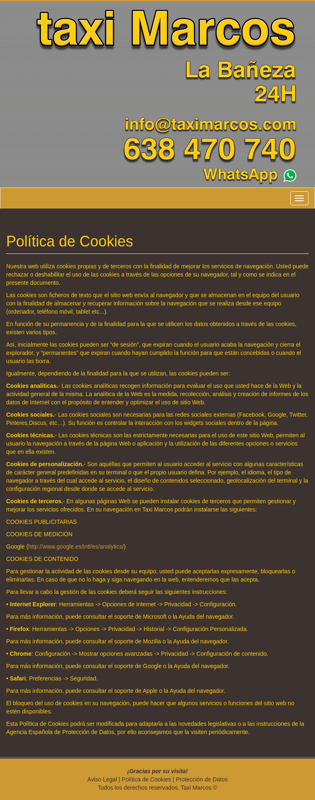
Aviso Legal (102, 779)
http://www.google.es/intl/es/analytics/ (76, 546)
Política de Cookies (146, 779)
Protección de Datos (202, 779)
